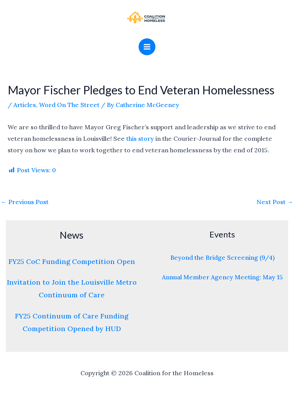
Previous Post (25, 202)
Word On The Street (69, 105)
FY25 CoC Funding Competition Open (71, 261)
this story (140, 138)
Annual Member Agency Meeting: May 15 (222, 277)
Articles (24, 105)
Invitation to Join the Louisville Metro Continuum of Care (72, 288)
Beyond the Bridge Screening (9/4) (222, 257)
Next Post (274, 202)
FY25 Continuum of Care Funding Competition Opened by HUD (71, 322)
